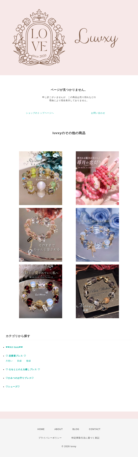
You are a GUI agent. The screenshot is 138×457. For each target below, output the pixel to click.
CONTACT (94, 429)
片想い (9, 361)
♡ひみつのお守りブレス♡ (20, 378)
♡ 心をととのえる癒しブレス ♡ (23, 369)
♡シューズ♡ (13, 386)
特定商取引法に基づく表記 (86, 438)
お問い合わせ (98, 113)
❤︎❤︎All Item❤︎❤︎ (14, 347)
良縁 (19, 361)
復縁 (28, 361)
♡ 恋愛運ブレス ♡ (16, 356)
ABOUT (58, 429)
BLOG (76, 429)
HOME (41, 429)
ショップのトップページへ (40, 113)
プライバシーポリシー (50, 438)
